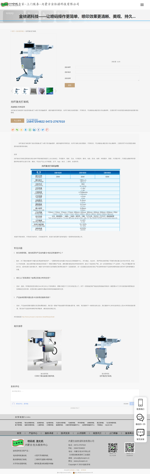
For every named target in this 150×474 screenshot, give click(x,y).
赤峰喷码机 (90, 423)
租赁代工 (97, 433)
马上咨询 (17, 120)
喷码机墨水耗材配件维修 (42, 463)
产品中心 (33, 433)
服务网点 (129, 433)
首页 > (14, 31)
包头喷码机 (18, 423)
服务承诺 (49, 433)
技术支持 (65, 433)
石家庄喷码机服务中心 (73, 425)
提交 (70, 85)
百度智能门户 (73, 470)
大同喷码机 (50, 425)
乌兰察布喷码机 (111, 423)
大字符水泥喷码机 (20, 463)
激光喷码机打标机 (20, 459)
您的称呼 (68, 67)
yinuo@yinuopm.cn (81, 458)
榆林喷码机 (59, 425)
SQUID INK (108, 425)
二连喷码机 (40, 425)
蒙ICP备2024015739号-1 (64, 472)
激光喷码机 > (21, 31)
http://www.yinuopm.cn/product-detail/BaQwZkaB (38, 317)
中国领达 (100, 425)
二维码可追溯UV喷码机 (42, 459)
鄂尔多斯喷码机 (29, 423)
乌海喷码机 (71, 423)
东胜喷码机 (40, 423)
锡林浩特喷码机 (29, 425)
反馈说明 (68, 78)
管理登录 (83, 470)
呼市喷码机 (81, 423)
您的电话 (68, 72)
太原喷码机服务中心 (88, 425)
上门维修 (113, 433)
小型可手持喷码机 (41, 455)
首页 (19, 433)
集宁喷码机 (18, 425)
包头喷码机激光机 (20, 455)
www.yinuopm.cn (80, 461)
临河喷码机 (50, 423)
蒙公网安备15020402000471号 (84, 472)
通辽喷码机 (100, 423)
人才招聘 (81, 433)
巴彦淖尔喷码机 (61, 423)
